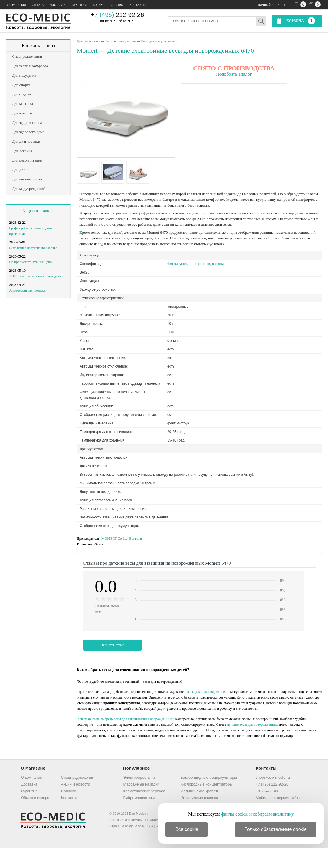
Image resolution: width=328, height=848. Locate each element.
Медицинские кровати (200, 791)
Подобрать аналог (234, 74)
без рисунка (177, 264)
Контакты (137, 4)
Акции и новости (38, 210)
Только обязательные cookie (276, 829)
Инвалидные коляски (199, 798)
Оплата (38, 4)
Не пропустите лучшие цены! (31, 262)
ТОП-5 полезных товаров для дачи (35, 276)
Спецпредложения (77, 777)
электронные (199, 264)
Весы (109, 41)
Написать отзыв (112, 645)
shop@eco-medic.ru (272, 777)
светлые (219, 264)
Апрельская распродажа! (27, 290)
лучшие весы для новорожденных (252, 724)
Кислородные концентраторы (207, 784)
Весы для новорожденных (159, 41)
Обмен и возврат (36, 798)
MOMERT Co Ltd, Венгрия (121, 538)
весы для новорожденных (206, 692)
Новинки (68, 791)
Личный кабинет (271, 4)
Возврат (99, 4)
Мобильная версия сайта (277, 798)
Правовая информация (126, 819)
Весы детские (126, 41)
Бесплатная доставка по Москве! (33, 248)
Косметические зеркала (144, 791)
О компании (16, 4)
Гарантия (29, 791)
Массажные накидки (141, 784)
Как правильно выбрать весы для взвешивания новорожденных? (125, 719)
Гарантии (79, 4)
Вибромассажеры (139, 798)
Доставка (58, 4)
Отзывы (117, 4)
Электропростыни (139, 777)
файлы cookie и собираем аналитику (257, 813)
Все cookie (186, 829)
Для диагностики (88, 41)
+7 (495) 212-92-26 (271, 784)
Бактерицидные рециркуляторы (209, 777)
